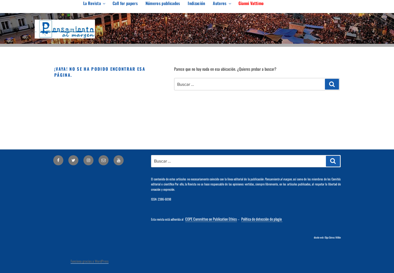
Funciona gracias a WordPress (90, 261)
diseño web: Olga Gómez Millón (327, 237)
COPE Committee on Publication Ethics (211, 219)
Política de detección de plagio (261, 219)
